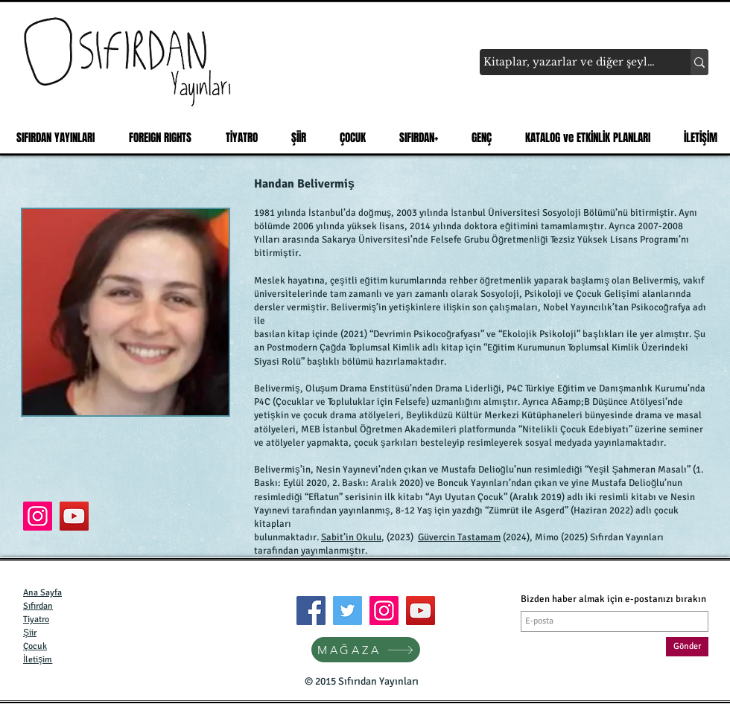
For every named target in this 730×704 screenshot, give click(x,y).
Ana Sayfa (42, 592)
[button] (237, 138)
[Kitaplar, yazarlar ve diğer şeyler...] (571, 62)
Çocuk (35, 646)
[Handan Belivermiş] (74, 516)
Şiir (29, 633)
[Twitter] (347, 610)
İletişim (37, 659)
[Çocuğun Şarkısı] (37, 516)
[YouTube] (420, 610)
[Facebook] (311, 610)
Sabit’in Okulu (351, 537)
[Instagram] (384, 610)
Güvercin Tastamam (459, 537)
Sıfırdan (38, 606)
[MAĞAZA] (365, 649)
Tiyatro (36, 619)
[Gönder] (687, 646)
